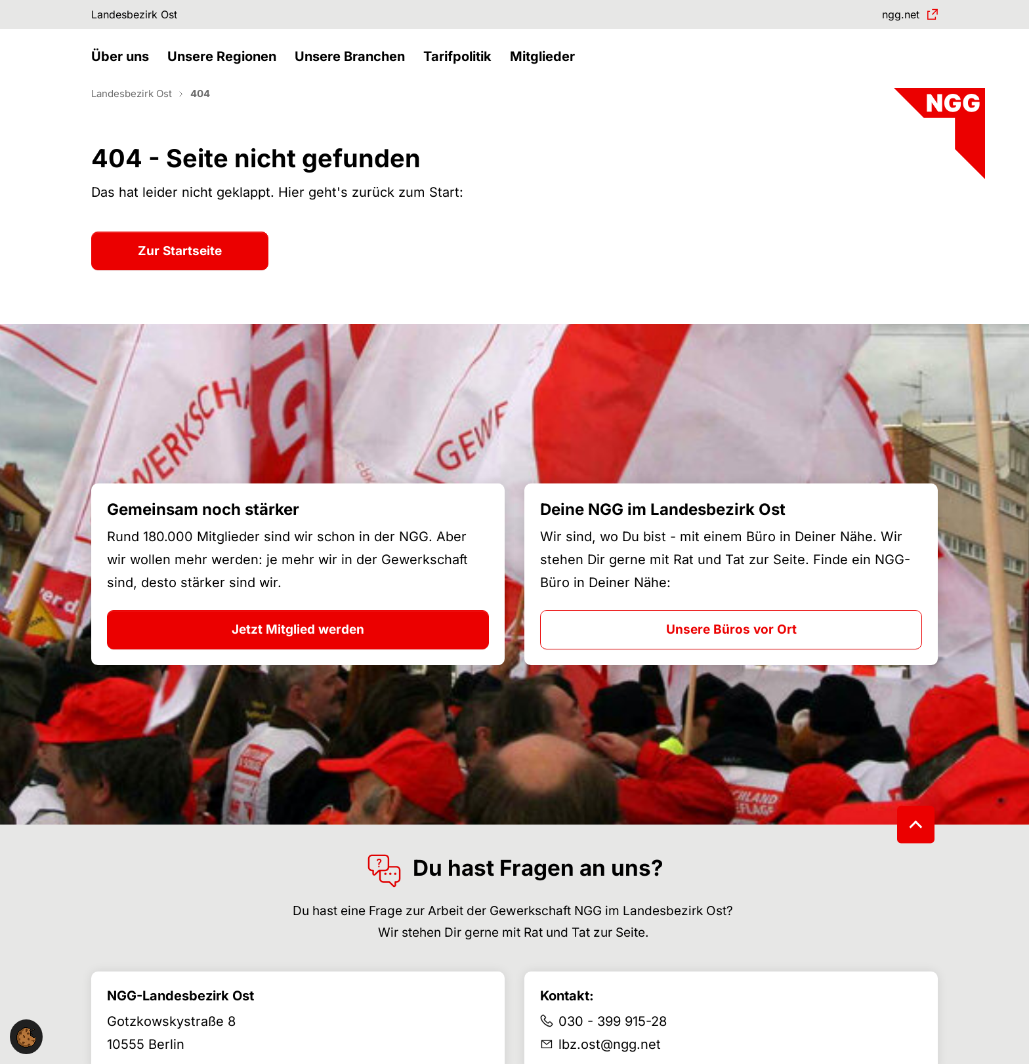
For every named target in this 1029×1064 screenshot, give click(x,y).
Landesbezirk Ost (143, 16)
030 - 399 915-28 (612, 1044)
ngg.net (895, 16)
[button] (123, 70)
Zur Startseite (180, 273)
